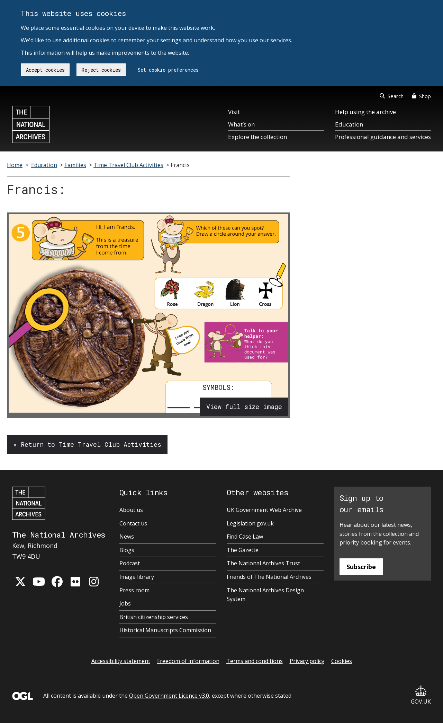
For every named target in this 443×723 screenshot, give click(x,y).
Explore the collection (257, 137)
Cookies (341, 661)
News (126, 536)
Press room (134, 590)
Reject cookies (101, 70)
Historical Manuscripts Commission (165, 630)
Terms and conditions (254, 661)
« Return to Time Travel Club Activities (87, 444)
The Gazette (243, 550)
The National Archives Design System (265, 594)
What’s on (241, 124)
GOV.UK (421, 695)
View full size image (244, 406)
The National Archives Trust (263, 563)
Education (349, 124)
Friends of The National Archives (269, 577)
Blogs (126, 550)
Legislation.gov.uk (250, 523)
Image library (136, 577)
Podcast (129, 563)
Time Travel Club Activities (128, 165)
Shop (421, 96)
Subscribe (361, 567)
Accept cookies (45, 70)
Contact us (133, 523)
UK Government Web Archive (264, 510)
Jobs (125, 603)
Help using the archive (365, 112)
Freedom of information (188, 661)
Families (75, 165)
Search (392, 96)
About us (131, 510)
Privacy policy (307, 661)
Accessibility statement (120, 661)
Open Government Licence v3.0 (169, 695)
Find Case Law (245, 536)
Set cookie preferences (168, 70)
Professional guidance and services (383, 137)
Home (14, 165)
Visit (234, 112)
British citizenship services (153, 617)
